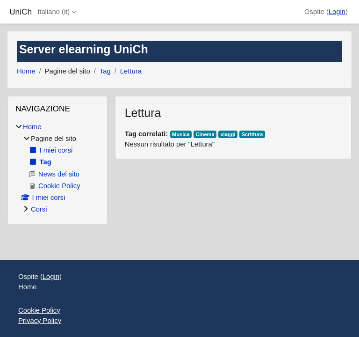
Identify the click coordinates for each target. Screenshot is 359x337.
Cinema (205, 134)
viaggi (228, 134)
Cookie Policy (39, 310)
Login (337, 11)
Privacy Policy (39, 320)
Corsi (39, 209)
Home (26, 71)
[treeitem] (57, 168)
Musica (181, 134)
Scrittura (252, 134)
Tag (105, 71)
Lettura (131, 71)
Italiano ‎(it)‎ (53, 11)
